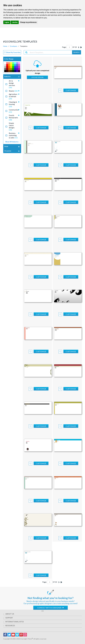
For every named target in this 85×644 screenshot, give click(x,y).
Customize (71, 90)
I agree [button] (6, 22)
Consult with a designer (49, 608)
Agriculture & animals (13, 96)
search (76, 52)
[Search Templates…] (50, 52)
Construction (14, 111)
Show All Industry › (12, 142)
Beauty (13, 91)
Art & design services (12, 84)
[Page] (69, 47)
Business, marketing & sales (13, 135)
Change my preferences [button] (28, 22)
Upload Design (37, 77)
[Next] (79, 47)
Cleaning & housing (13, 104)
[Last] (81, 47)
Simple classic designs (11, 126)
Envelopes (13, 46)
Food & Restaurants (13, 117)
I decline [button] (15, 22)
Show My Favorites (12, 52)
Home (5, 46)
